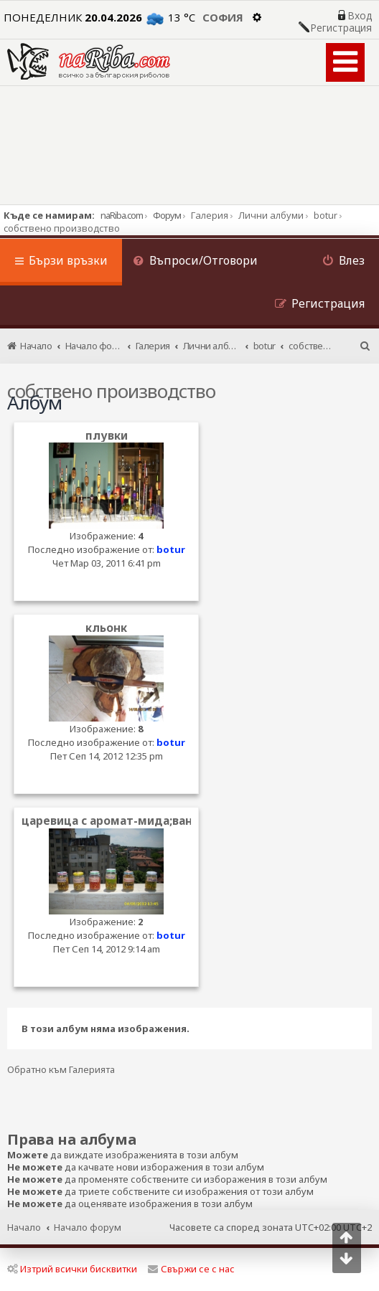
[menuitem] (195, 262)
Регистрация (341, 28)
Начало (24, 1227)
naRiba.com (121, 215)
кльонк (106, 628)
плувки (106, 436)
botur (170, 549)
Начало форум (87, 1227)
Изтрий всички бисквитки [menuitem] (72, 1268)
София (222, 17)
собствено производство (111, 391)
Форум (167, 215)
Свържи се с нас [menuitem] (191, 1268)
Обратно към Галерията (61, 1070)
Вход (359, 16)
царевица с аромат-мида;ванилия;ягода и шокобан (173, 821)
